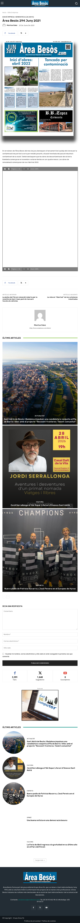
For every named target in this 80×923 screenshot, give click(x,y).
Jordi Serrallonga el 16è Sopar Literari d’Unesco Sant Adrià (40, 505)
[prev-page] (4, 596)
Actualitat (40, 416)
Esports (40, 585)
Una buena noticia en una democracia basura (47, 820)
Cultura (39, 502)
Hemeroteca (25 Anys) (24, 17)
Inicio (4, 12)
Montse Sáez (12, 25)
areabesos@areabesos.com (29, 900)
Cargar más (40, 860)
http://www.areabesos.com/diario (40, 328)
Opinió (29, 817)
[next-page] (7, 596)
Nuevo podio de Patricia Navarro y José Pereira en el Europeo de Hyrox (40, 588)
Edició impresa (13, 12)
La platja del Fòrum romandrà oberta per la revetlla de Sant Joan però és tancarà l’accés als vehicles (19, 299)
